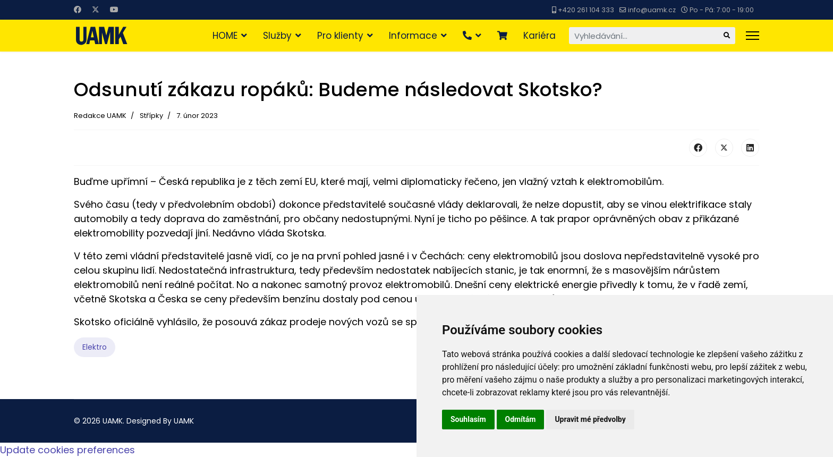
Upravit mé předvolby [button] (590, 419)
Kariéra (539, 35)
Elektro (94, 347)
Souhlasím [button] (468, 419)
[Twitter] (95, 9)
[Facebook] (77, 9)
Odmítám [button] (520, 419)
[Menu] (752, 36)
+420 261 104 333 (586, 9)
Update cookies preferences (67, 449)
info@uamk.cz (652, 9)
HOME (224, 35)
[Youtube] (114, 9)
